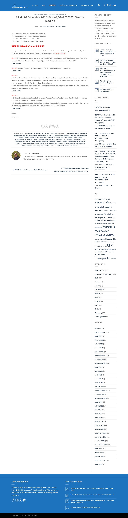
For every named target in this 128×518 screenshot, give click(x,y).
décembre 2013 (100, 460)
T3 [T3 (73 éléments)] (103, 252)
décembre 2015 (100, 433)
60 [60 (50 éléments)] (105, 199)
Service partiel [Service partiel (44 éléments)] (112, 249)
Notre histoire (87, 5)
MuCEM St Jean (46, 139)
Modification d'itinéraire (30, 139)
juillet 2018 (99, 344)
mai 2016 (98, 414)
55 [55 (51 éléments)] (104, 199)
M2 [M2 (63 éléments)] (113, 223)
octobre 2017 (100, 359)
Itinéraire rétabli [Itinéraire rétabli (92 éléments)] (105, 220)
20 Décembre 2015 (69, 133)
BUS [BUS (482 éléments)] (100, 206)
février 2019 (99, 340)
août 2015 (98, 448)
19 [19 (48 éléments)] (95, 199)
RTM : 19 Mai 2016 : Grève (104, 186)
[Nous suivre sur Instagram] (107, 5)
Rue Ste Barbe (77, 143)
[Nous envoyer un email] (112, 5)
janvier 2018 (99, 352)
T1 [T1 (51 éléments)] (99, 252)
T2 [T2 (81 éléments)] (101, 252)
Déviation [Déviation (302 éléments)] (109, 214)
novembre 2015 (100, 437)
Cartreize (98, 282)
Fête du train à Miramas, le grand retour (106, 83)
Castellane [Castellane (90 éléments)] (106, 211)
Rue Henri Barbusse (50, 143)
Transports (39, 146)
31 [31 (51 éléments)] (99, 199)
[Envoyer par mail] (50, 126)
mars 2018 (99, 348)
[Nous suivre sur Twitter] (110, 5)
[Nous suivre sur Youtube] (115, 5)
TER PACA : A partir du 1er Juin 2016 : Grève (105, 127)
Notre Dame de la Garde (59, 139)
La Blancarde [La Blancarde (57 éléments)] (99, 223)
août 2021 (98, 336)
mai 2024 (98, 328)
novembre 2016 (100, 390)
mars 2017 (99, 379)
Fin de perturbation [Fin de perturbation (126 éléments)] (103, 217)
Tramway (98, 313)
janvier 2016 (99, 429)
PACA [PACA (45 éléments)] (105, 246)
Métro (97, 293)
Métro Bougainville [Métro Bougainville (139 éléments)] (108, 239)
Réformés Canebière (55, 141)
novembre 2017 (100, 355)
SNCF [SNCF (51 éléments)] (96, 252)
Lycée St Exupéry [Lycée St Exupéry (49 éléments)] (107, 223)
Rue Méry (59, 143)
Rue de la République (28, 143)
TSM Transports (60, 26)
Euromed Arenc (34, 137)
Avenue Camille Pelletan (24, 135)
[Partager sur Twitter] (46, 126)
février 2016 (99, 425)
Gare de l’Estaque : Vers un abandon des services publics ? (107, 62)
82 (79, 133)
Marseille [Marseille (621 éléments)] (109, 226)
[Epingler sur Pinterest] (54, 126)
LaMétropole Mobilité (68, 5)
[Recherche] (99, 5)
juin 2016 (98, 410)
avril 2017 (98, 375)
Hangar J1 (62, 137)
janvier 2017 (99, 386)
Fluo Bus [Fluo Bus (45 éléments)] (113, 217)
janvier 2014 (99, 456)
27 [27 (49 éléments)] (97, 199)
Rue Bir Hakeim (78, 141)
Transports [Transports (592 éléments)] (102, 258)
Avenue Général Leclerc (39, 135)
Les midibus (99, 289)
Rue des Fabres (39, 143)
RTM (52, 5)
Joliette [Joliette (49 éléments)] (114, 220)
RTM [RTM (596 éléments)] (110, 245)
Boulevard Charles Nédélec (55, 135)
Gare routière (43, 137)
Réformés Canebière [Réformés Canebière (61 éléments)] (101, 249)
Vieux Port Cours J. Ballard (51, 146)
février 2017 (99, 383)
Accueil (35, 5)
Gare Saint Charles (53, 137)
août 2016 (98, 402)
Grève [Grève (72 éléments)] (97, 220)
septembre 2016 (101, 398)
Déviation (26, 137)
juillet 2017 (99, 371)
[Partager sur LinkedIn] (57, 126)
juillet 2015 (99, 452)
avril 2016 (98, 417)
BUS (61, 14)
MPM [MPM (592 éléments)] (110, 235)
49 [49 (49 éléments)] (102, 199)
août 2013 (98, 464)
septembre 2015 (101, 445)
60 (77, 133)
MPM (40, 139)
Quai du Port (44, 141)
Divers (97, 286)
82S (81, 133)
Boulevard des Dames (70, 135)
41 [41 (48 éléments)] (100, 199)
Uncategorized (100, 317)
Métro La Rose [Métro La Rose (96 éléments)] (100, 242)
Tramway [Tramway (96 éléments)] (103, 254)
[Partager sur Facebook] (43, 126)
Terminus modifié (31, 146)
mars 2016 (99, 421)
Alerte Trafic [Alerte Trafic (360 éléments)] (102, 202)
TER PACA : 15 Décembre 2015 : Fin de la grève (30, 170)
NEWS (44, 5)
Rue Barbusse (69, 141)
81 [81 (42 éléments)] (107, 199)
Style (97, 309)
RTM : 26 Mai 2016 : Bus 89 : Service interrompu (105, 145)
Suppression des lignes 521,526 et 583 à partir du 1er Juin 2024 (107, 52)
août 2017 (98, 367)
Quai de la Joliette (24, 141)
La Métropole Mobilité (102, 108)
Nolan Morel (99, 107)
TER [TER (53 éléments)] (106, 252)
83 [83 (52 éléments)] (109, 199)
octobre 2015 (100, 441)
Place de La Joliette (73, 139)
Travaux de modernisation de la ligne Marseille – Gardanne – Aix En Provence (107, 72)
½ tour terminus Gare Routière (68, 146)
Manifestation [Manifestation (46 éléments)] (98, 227)
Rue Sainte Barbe (67, 143)
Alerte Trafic (39, 14)
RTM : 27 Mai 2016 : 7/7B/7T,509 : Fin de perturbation (104, 167)
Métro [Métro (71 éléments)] (97, 239)
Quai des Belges (36, 141)
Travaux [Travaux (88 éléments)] (113, 258)
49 (76, 133)
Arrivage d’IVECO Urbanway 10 (106, 90)
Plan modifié (16, 63)
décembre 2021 (100, 332)
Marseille (20, 139)
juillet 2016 (99, 406)
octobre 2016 (100, 394)
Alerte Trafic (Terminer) (52, 14)
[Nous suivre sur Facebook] (105, 5)
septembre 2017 (101, 363)
